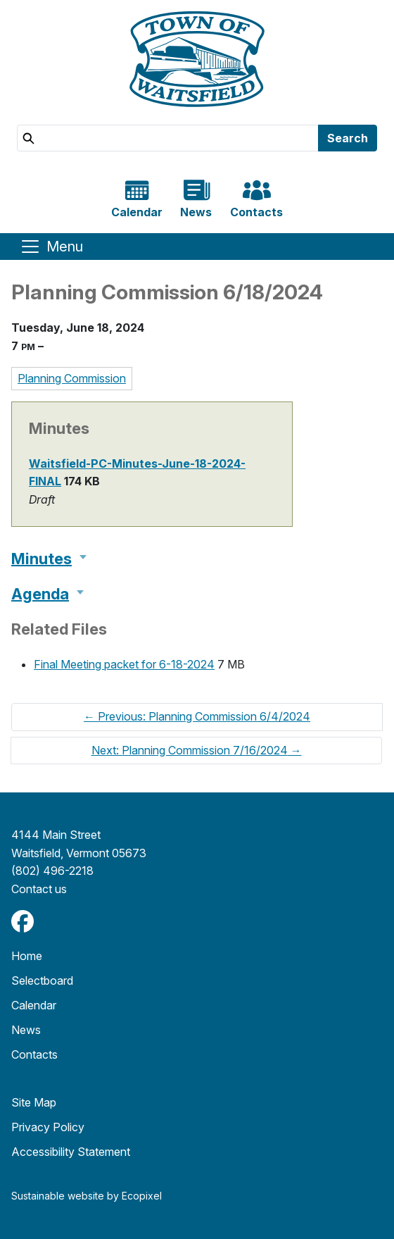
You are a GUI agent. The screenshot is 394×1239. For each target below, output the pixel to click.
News (26, 1030)
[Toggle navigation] (51, 246)
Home (26, 956)
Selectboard (42, 980)
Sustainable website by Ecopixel (86, 1196)
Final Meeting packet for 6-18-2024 (124, 664)
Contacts (34, 1054)
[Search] (168, 138)
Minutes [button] (41, 558)
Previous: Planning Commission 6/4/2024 (197, 716)
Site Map (33, 1102)
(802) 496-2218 (52, 871)
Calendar (33, 1005)
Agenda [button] (40, 594)
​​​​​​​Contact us (39, 889)
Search (347, 138)
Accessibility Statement (70, 1152)
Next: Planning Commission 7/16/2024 (196, 750)
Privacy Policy (47, 1127)
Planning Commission (72, 378)
